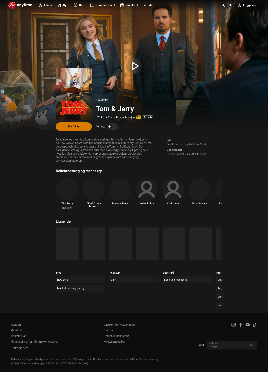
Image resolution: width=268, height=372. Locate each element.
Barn (118, 117)
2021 (99, 117)
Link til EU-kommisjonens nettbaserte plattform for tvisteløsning (122, 359)
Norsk (203, 144)
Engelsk (188, 144)
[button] (148, 5)
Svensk (179, 144)
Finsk (196, 144)
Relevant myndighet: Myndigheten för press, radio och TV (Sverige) (48, 359)
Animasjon (128, 117)
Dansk (170, 144)
